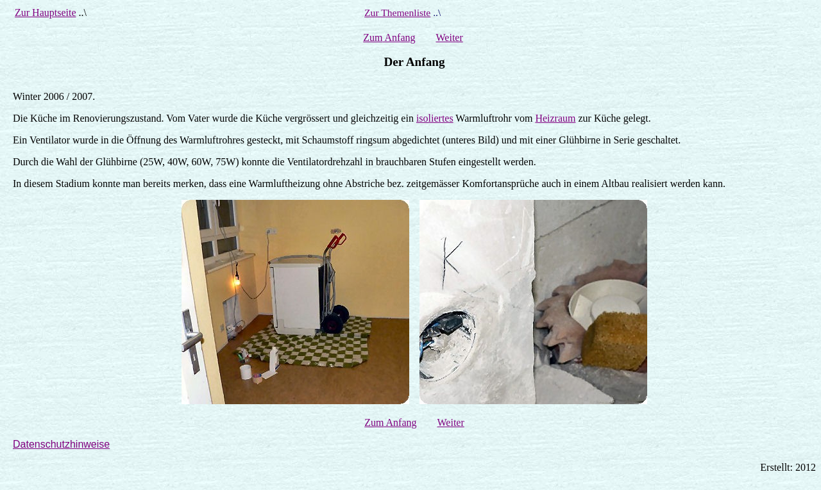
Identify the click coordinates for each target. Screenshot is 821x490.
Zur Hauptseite (45, 12)
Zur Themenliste (397, 12)
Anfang (398, 37)
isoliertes (434, 118)
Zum (372, 37)
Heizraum (555, 118)
